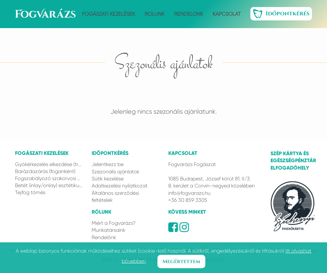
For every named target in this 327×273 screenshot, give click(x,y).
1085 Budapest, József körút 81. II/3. (209, 179)
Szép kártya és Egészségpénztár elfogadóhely (291, 160)
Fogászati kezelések (108, 14)
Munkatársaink (108, 230)
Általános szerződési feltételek (115, 196)
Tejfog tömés (30, 192)
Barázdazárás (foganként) (45, 171)
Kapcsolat (227, 14)
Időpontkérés (281, 14)
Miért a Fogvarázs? (113, 223)
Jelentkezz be (108, 164)
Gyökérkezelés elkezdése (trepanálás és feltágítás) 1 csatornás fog (48, 164)
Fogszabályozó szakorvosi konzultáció (48, 178)
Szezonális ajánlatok (116, 172)
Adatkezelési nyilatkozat (120, 186)
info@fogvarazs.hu (189, 193)
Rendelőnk (188, 14)
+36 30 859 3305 (187, 200)
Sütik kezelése (108, 179)
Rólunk (154, 14)
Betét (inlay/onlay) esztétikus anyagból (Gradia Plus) (48, 185)
